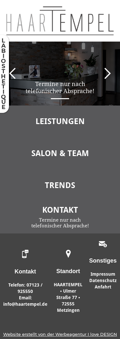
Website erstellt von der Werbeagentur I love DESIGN (60, 334)
